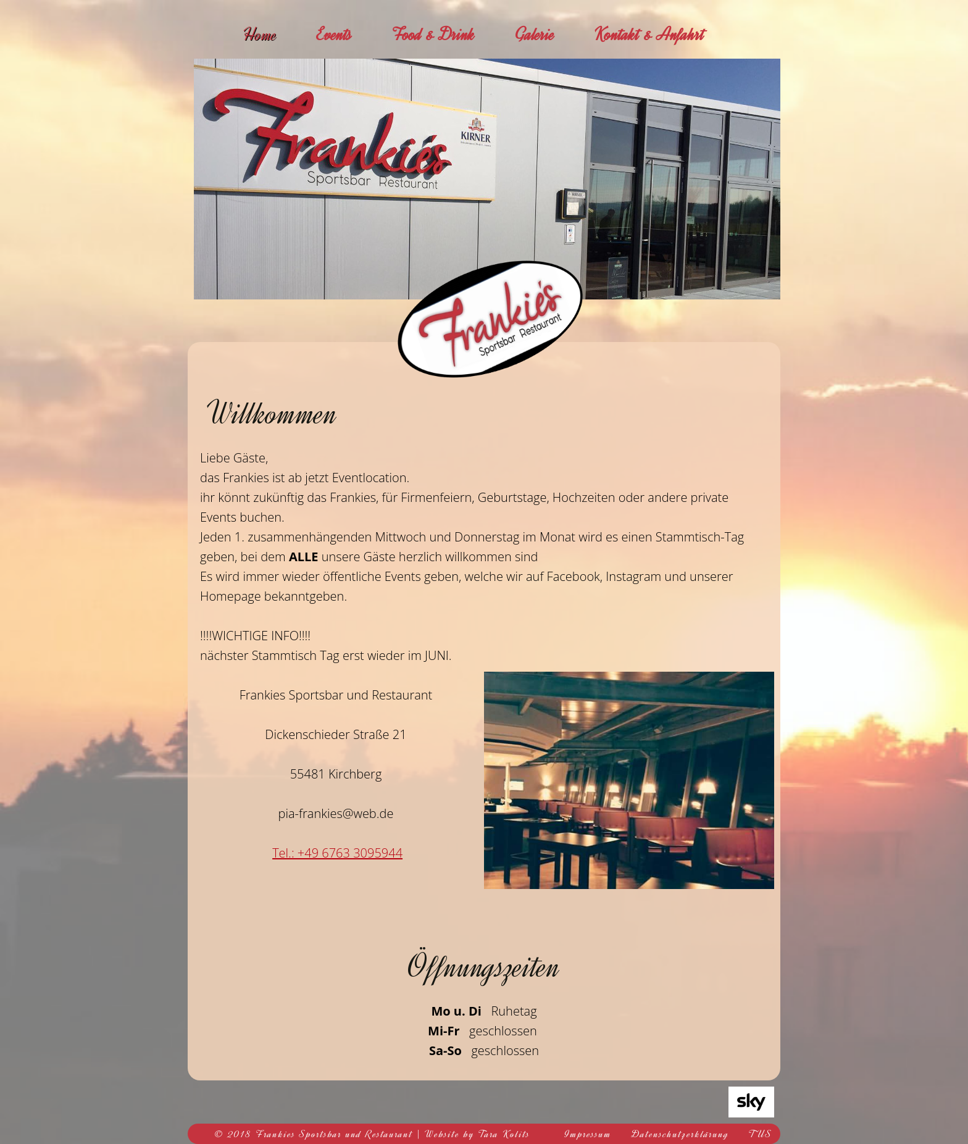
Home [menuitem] (260, 34)
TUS (760, 1134)
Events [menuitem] (334, 34)
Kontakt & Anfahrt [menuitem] (649, 34)
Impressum (588, 1134)
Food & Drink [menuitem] (433, 34)
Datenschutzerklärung (680, 1134)
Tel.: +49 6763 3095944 (337, 853)
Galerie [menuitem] (534, 34)
